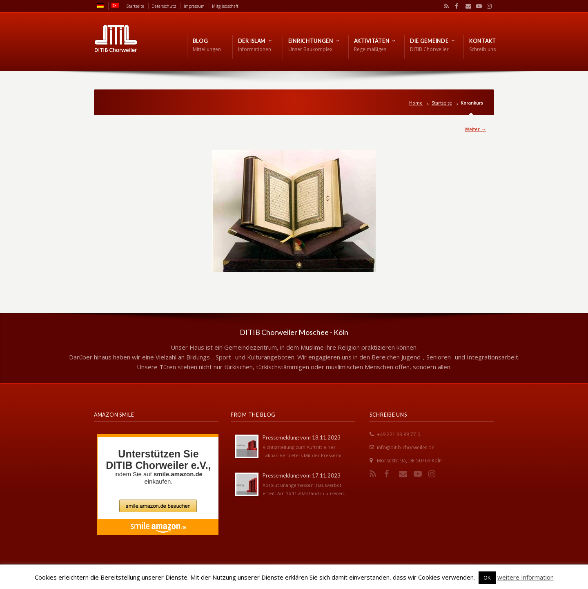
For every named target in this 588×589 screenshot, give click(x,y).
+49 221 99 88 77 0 (398, 434)
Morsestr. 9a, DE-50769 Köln (409, 460)
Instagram (487, 6)
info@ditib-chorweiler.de (405, 447)
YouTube (477, 6)
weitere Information (525, 577)
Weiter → (475, 129)
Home (416, 103)
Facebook (456, 6)
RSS (445, 6)
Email (466, 6)
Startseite (442, 103)
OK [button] (487, 577)
